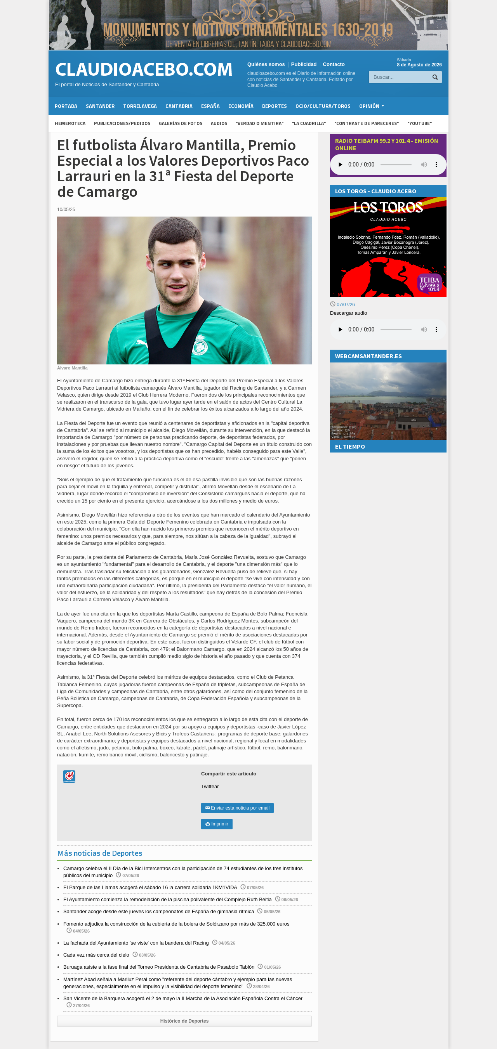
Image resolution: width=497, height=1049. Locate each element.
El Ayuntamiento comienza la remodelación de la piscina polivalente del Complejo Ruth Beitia (167, 899)
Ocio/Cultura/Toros (323, 106)
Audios (219, 123)
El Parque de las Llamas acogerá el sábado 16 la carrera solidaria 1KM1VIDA (150, 887)
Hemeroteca (70, 123)
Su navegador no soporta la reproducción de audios (388, 329)
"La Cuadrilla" (309, 123)
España (210, 106)
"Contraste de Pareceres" (366, 123)
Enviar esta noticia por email (237, 808)
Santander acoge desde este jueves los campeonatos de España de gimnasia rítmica (158, 911)
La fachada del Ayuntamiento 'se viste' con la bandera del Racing (136, 943)
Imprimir (216, 823)
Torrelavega (140, 106)
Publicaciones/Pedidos (122, 123)
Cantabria (179, 106)
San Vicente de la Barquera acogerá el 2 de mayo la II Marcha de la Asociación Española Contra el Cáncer (182, 998)
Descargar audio (348, 313)
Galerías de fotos (180, 123)
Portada (66, 106)
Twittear (210, 786)
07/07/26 (342, 304)
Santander (100, 106)
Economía (241, 106)
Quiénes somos (266, 64)
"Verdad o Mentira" (259, 123)
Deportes (274, 106)
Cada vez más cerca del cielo (96, 955)
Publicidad (304, 64)
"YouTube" (419, 123)
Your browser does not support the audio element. (388, 164)
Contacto (334, 64)
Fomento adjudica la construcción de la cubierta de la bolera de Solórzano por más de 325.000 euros (176, 924)
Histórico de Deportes (184, 1021)
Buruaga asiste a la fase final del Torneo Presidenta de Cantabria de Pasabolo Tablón (158, 967)
